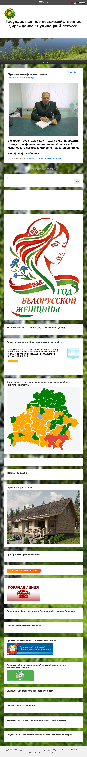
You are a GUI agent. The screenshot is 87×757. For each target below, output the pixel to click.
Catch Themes (52, 753)
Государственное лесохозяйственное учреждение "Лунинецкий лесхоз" (43, 23)
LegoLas (33, 78)
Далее (77, 72)
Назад (68, 72)
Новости (32, 158)
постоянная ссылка (54, 158)
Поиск (9, 178)
